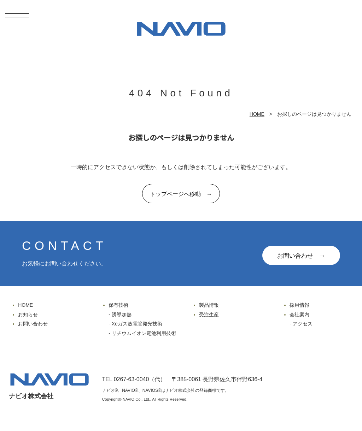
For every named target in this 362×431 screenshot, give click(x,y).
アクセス (303, 324)
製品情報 (209, 305)
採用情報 (299, 305)
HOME (257, 114)
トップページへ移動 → (181, 194)
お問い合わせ (33, 324)
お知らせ (28, 314)
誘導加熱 (122, 314)
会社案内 (299, 314)
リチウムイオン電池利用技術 (144, 333)
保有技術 (118, 305)
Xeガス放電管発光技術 (137, 324)
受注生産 (209, 314)
